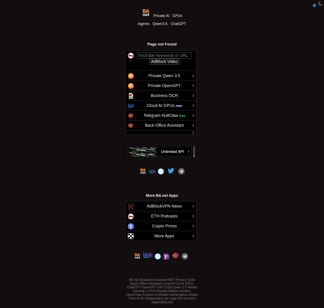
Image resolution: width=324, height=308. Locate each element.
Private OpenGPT (164, 85)
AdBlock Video (164, 61)
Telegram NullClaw (164, 115)
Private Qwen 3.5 (164, 75)
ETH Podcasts (164, 216)
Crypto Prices (164, 226)
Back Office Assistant (164, 125)
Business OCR (164, 95)
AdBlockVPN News (164, 206)
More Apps (164, 236)
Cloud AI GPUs (164, 105)
